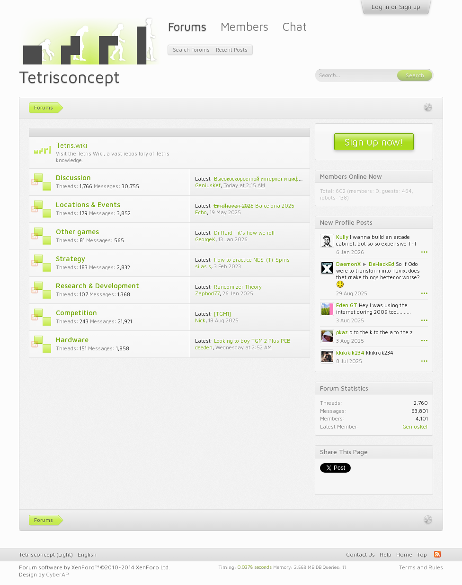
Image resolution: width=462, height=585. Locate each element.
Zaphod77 (207, 293)
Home (404, 554)
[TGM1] (222, 314)
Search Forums (191, 49)
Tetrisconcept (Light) (46, 554)
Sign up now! (374, 141)
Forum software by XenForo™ (94, 567)
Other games (77, 232)
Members (244, 26)
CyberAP (57, 574)
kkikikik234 (350, 352)
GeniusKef (208, 185)
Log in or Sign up (396, 6)
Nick (200, 320)
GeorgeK (205, 239)
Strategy (70, 259)
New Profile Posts (346, 222)
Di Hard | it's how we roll (244, 232)
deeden (204, 347)
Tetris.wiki (71, 145)
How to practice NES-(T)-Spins (252, 259)
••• (424, 252)
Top (422, 554)
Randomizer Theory (238, 286)
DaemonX (348, 264)
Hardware (72, 340)
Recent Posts (232, 49)
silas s (203, 266)
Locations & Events (88, 205)
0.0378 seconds (255, 566)
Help (385, 554)
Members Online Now (351, 176)
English (87, 554)
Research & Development (97, 286)
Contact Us (360, 554)
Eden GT (346, 305)
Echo (201, 212)
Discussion (73, 178)
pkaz (342, 332)
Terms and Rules (421, 567)
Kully (342, 237)
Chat (295, 26)
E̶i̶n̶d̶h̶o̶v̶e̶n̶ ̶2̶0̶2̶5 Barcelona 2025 (254, 205)
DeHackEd (381, 264)
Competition (76, 313)
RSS (34, 182)
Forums (187, 26)
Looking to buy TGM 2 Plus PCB (252, 341)
